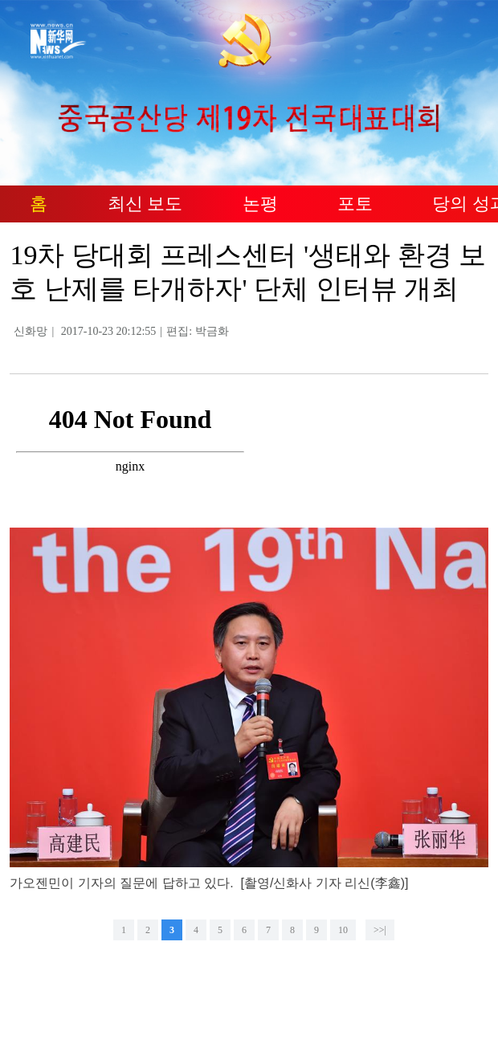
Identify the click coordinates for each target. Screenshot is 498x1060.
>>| (380, 930)
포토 (355, 204)
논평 (260, 204)
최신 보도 (145, 204)
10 (343, 930)
